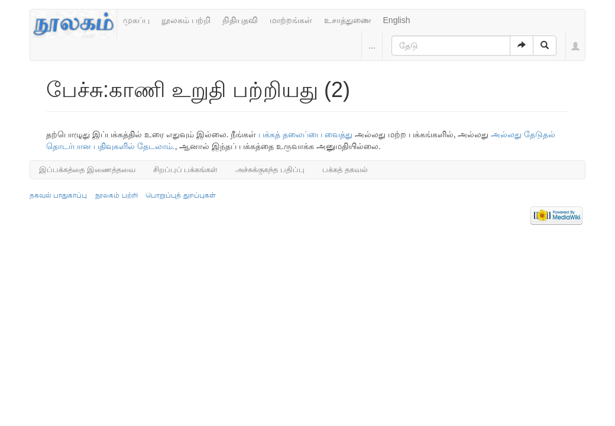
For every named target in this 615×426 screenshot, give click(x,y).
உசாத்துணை (347, 20)
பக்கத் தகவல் (345, 169)
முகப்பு (136, 20)
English (396, 20)
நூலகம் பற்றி (186, 20)
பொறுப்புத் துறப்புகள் (180, 195)
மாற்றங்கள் (291, 20)
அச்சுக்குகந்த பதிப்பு (270, 169)
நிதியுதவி (240, 20)
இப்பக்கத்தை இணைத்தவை (87, 169)
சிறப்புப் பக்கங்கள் (185, 169)
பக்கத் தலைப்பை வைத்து (305, 134)
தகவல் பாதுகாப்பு (58, 195)
